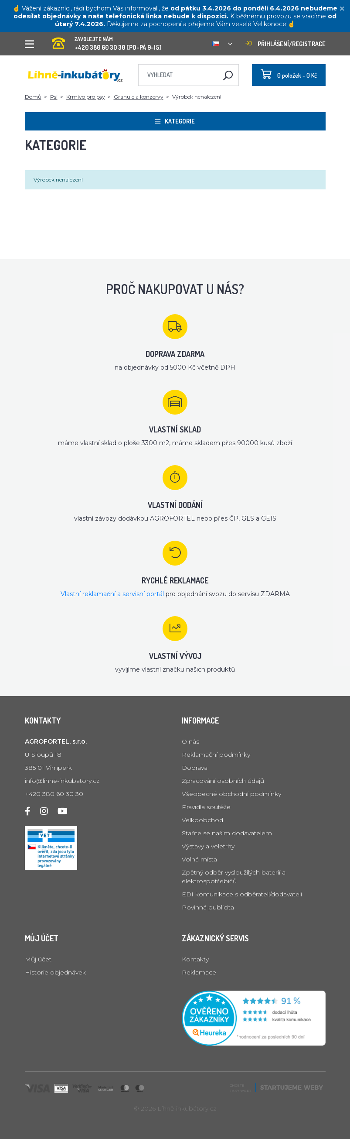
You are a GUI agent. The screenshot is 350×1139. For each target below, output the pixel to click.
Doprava (194, 768)
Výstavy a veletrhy (208, 846)
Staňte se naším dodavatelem (227, 833)
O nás (190, 741)
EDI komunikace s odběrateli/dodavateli (242, 894)
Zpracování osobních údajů (223, 781)
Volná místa (199, 859)
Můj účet (38, 959)
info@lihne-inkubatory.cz (62, 781)
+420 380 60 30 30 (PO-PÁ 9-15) (107, 41)
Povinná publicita (208, 907)
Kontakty (195, 959)
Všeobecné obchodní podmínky (231, 794)
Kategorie (175, 121)
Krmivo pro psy (85, 96)
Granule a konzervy (138, 96)
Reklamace (199, 972)
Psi (54, 96)
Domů (33, 96)
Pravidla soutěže (206, 807)
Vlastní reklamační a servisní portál (112, 594)
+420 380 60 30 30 (54, 794)
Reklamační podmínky (216, 754)
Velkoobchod (202, 820)
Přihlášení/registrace (285, 44)
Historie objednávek (55, 972)
